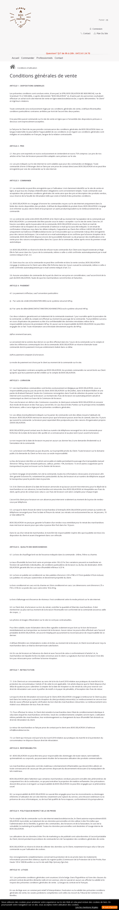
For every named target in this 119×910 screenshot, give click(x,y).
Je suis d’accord (109, 907)
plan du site (102, 34)
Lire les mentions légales (86, 907)
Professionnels (44, 57)
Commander (27, 57)
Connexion (97, 29)
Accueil (15, 57)
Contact (59, 57)
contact (86, 34)
